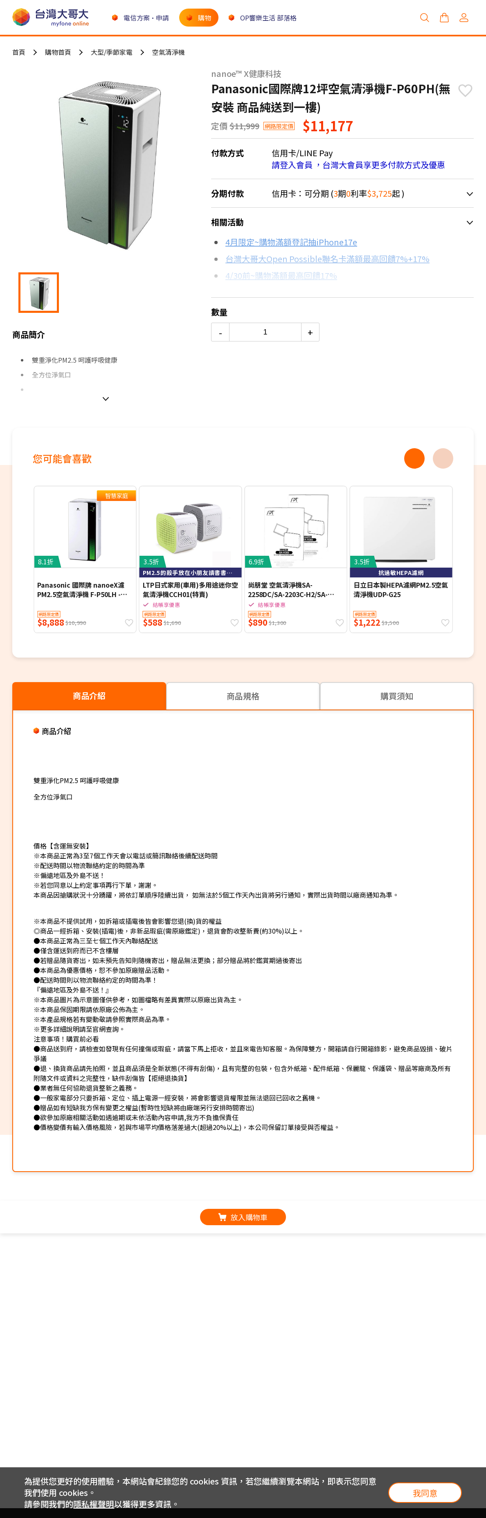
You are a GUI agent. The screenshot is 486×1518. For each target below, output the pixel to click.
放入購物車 (243, 1217)
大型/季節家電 (112, 52)
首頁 (18, 52)
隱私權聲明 (93, 1504)
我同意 (425, 1493)
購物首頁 (58, 52)
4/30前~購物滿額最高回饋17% (281, 275)
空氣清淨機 (168, 52)
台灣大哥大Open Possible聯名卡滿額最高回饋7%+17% (327, 259)
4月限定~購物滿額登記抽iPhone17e (291, 242)
